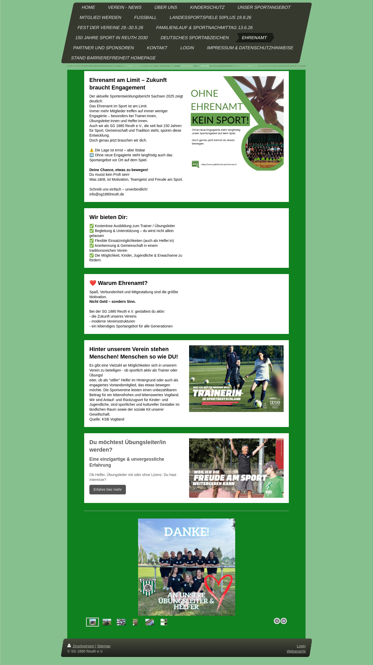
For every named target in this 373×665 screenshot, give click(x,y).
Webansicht (296, 651)
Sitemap (103, 646)
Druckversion (81, 646)
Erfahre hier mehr (108, 489)
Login (301, 646)
